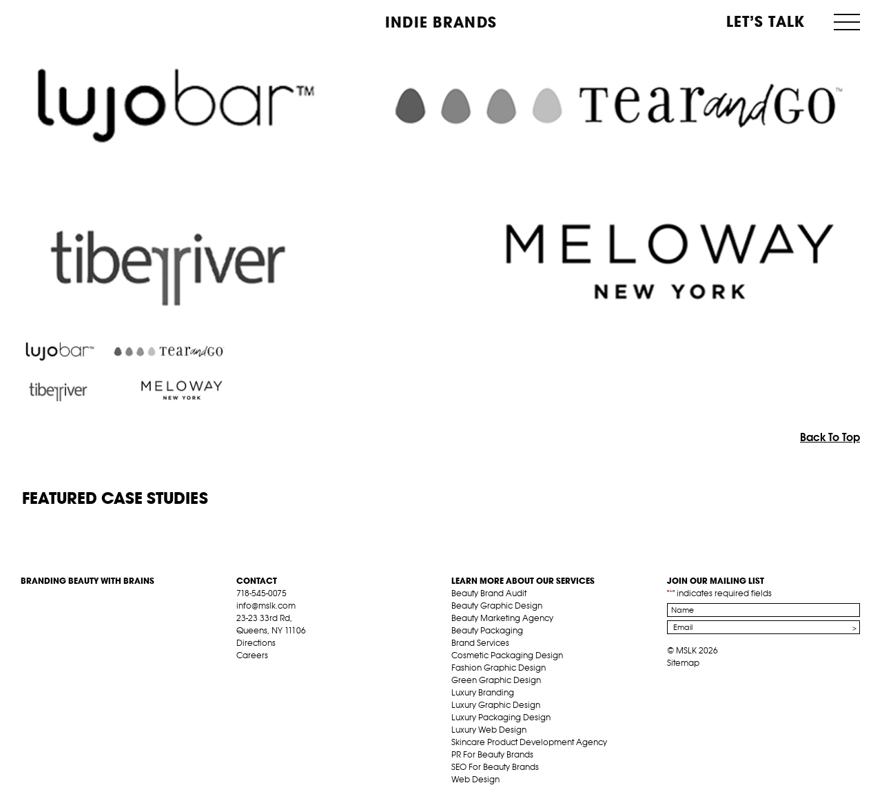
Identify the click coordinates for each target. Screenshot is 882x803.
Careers (252, 655)
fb (242, 671)
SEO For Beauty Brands (495, 767)
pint (285, 671)
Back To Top (830, 437)
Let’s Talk (766, 21)
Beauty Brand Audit (488, 593)
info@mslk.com (266, 605)
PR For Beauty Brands (492, 754)
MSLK (72, 21)
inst (306, 671)
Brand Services (480, 643)
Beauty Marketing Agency (502, 618)
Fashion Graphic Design (498, 667)
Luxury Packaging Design (501, 717)
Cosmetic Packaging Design (507, 655)
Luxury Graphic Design (495, 705)
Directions (256, 643)
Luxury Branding (482, 692)
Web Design (475, 779)
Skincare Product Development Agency (529, 742)
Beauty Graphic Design (496, 605)
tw (264, 671)
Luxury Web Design (488, 729)
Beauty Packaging (487, 630)
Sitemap (683, 663)
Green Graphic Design (496, 680)
